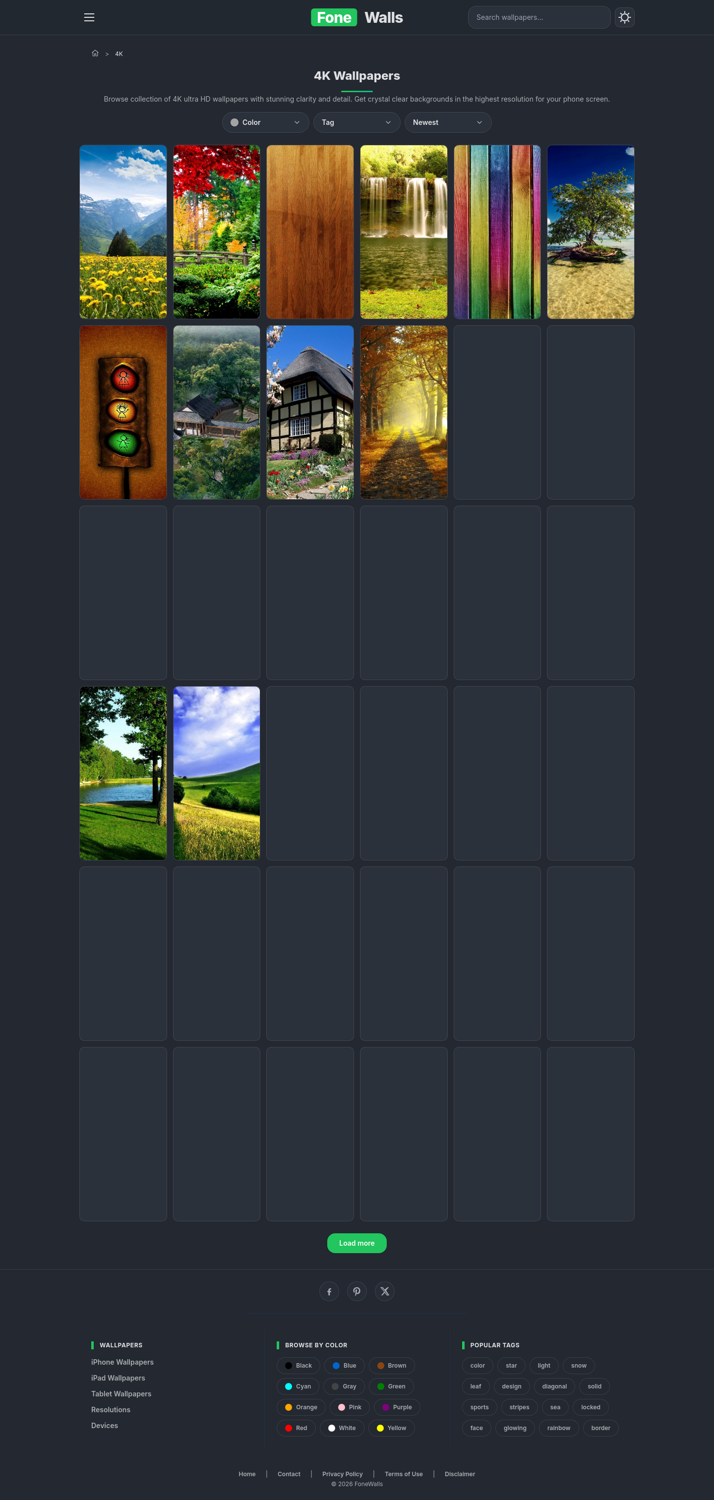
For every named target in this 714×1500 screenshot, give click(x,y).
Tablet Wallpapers (121, 1393)
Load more (357, 1243)
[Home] (95, 53)
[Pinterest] (357, 1291)
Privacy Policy (342, 1474)
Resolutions (110, 1409)
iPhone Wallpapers (122, 1362)
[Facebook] (329, 1291)
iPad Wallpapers (118, 1378)
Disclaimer (460, 1474)
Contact (289, 1474)
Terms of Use (404, 1474)
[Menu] (89, 17)
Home (247, 1474)
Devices (104, 1425)
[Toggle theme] (625, 17)
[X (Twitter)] (385, 1291)
